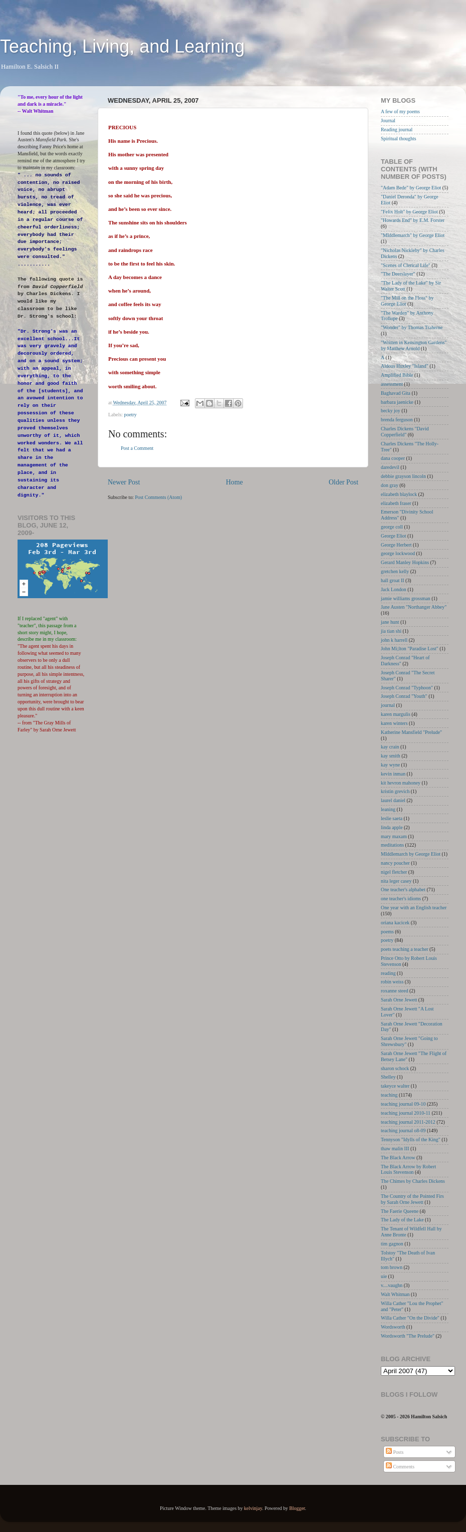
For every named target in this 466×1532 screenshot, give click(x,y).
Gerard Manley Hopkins (405, 562)
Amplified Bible (397, 375)
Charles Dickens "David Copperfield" (405, 431)
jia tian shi (391, 631)
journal (388, 705)
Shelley (388, 1077)
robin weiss (392, 981)
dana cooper (393, 458)
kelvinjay (253, 1508)
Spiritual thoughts (398, 138)
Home (234, 482)
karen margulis (395, 714)
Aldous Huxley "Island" (404, 366)
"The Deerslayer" (398, 274)
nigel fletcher (394, 872)
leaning (388, 809)
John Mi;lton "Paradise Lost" (409, 648)
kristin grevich (395, 791)
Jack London (393, 589)
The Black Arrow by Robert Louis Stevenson (408, 1169)
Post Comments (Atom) (158, 497)
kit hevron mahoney (400, 783)
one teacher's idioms (401, 898)
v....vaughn (391, 1285)
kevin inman (393, 774)
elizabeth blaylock (399, 494)
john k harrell (394, 640)
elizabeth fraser (396, 503)
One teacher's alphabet (403, 889)
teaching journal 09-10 (403, 1104)
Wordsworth (393, 1327)
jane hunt (390, 622)
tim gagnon (392, 1243)
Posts (394, 1452)
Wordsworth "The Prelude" (407, 1336)
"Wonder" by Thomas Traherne (411, 327)
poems (387, 931)
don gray (389, 485)
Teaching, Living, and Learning (122, 46)
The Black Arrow (398, 1157)
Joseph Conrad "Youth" (404, 696)
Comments (400, 1466)
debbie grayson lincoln (403, 476)
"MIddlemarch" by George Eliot (412, 235)
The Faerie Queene (399, 1211)
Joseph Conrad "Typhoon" (407, 687)
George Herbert (396, 545)
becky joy (390, 410)
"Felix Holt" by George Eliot (409, 211)
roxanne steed (394, 990)
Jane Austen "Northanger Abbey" (413, 607)
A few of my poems (400, 111)
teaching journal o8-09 (403, 1130)
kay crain (390, 746)
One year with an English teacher (413, 907)
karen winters (394, 723)
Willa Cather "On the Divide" (410, 1318)
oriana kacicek (395, 922)
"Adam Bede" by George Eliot (411, 187)
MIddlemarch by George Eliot (410, 854)
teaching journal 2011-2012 (408, 1122)
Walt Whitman (395, 1294)
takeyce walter (395, 1086)
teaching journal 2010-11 (405, 1113)
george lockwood (398, 553)
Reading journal (396, 129)
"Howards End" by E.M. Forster (412, 220)
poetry (130, 414)
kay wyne (390, 765)
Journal (388, 120)
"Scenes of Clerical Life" (405, 265)
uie (384, 1276)
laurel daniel (393, 800)
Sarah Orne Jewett (399, 999)
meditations (392, 845)
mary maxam (394, 836)
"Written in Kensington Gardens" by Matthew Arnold (413, 345)
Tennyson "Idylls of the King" (410, 1139)
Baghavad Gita (395, 393)
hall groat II (392, 580)
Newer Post (124, 482)
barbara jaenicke (397, 402)
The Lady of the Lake (402, 1219)
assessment (392, 384)
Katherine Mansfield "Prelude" (411, 732)
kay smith (390, 755)
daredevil (390, 467)
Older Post (343, 482)
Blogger (297, 1508)
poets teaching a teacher (404, 949)
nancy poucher (395, 863)
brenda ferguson (397, 419)
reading (388, 973)
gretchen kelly (395, 571)
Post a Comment (137, 448)
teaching (389, 1095)
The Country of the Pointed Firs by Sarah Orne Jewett (412, 1199)
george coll (392, 527)
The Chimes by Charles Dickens (413, 1181)
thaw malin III (395, 1148)
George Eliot (393, 536)
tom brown (391, 1267)
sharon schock (395, 1068)
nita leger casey (396, 881)
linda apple (392, 827)
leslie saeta (391, 818)
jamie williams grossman (405, 598)
